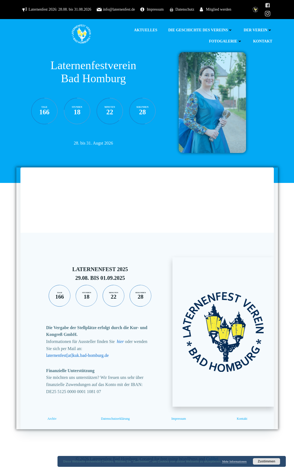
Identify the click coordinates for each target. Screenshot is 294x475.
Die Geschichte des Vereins (200, 30)
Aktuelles (145, 30)
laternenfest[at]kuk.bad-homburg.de (77, 355)
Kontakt (262, 41)
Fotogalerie (225, 41)
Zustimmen (266, 461)
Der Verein (258, 30)
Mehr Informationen (234, 461)
